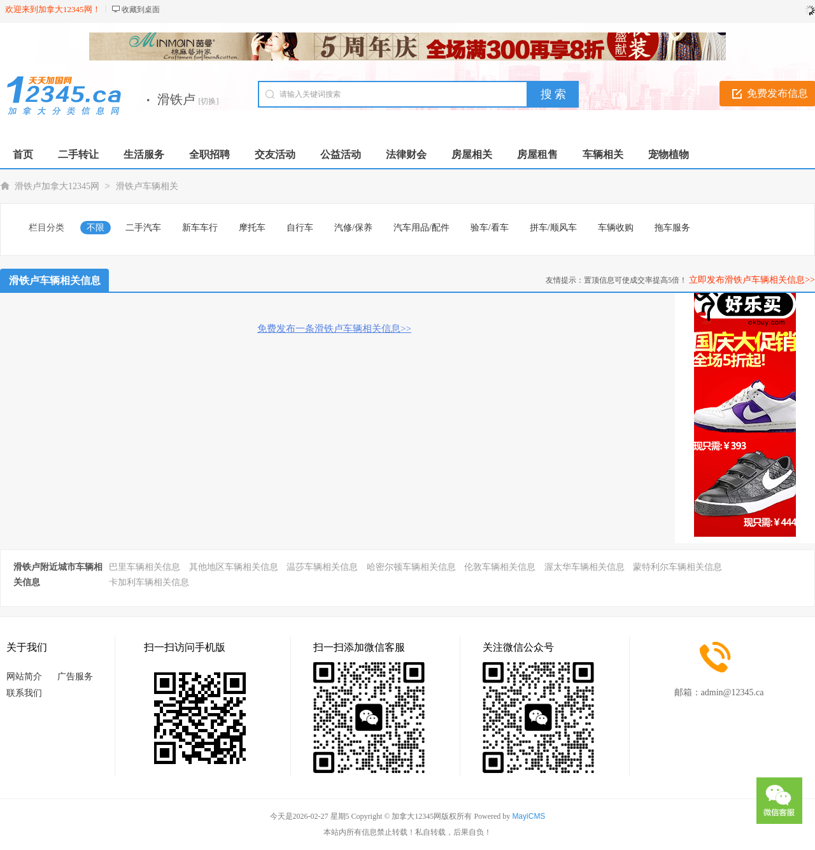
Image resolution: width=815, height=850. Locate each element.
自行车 (300, 227)
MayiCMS (528, 816)
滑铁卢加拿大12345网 (57, 186)
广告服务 (75, 676)
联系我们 (24, 693)
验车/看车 (490, 227)
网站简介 (24, 676)
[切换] (209, 101)
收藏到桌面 (141, 9)
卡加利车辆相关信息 (149, 582)
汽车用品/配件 (421, 227)
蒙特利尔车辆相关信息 (677, 567)
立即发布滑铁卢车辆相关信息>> (752, 280)
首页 (23, 154)
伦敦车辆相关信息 (499, 567)
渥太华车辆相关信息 (584, 567)
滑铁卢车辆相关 (147, 186)
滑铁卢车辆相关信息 (55, 280)
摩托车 (252, 227)
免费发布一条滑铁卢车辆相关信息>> (334, 328)
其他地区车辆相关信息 (233, 567)
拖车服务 (672, 227)
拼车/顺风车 (553, 227)
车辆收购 (616, 227)
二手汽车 (143, 227)
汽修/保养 (353, 227)
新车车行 (200, 227)
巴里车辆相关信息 (144, 567)
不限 (95, 227)
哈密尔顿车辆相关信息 (411, 567)
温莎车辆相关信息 (322, 567)
